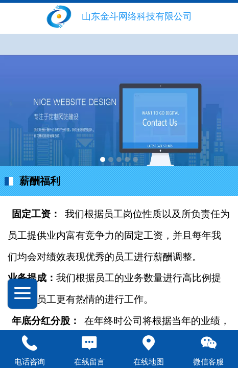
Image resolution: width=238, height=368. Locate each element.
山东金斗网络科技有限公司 (137, 16)
